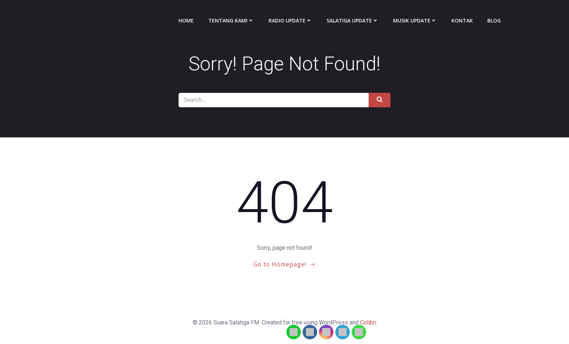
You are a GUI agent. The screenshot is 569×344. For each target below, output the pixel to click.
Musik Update (415, 20)
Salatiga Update (352, 20)
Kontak (462, 20)
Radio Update (290, 20)
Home (186, 20)
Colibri (368, 322)
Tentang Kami (231, 20)
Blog (494, 20)
